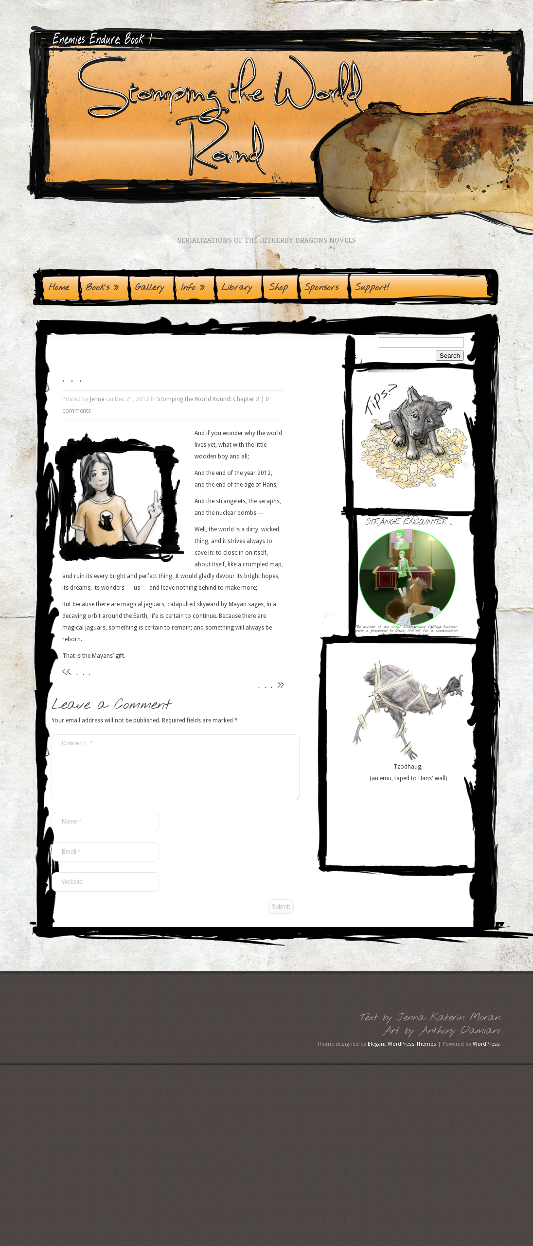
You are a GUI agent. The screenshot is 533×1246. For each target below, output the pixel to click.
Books (102, 288)
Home (59, 288)
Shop (278, 288)
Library (236, 288)
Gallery (149, 288)
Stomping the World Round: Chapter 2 (208, 399)
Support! (372, 288)
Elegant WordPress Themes (402, 1056)
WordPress (486, 1056)
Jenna (97, 399)
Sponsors (321, 288)
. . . (83, 672)
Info (193, 288)
